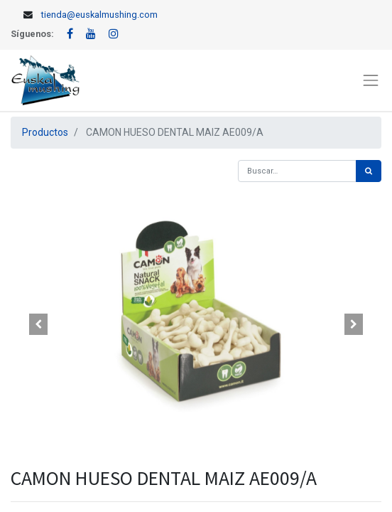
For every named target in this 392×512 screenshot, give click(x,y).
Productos (45, 132)
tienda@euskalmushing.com (99, 14)
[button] (38, 324)
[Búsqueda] (368, 171)
